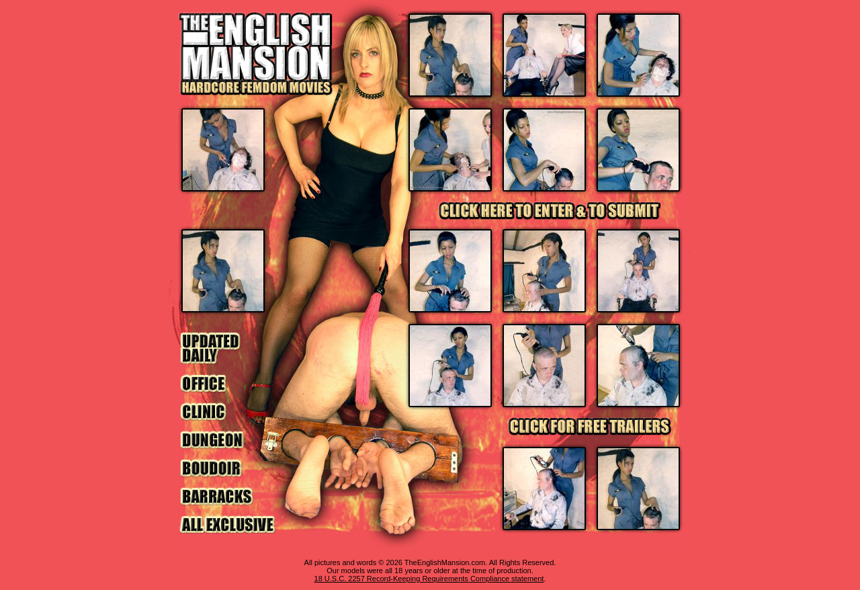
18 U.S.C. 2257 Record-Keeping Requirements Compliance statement (429, 579)
